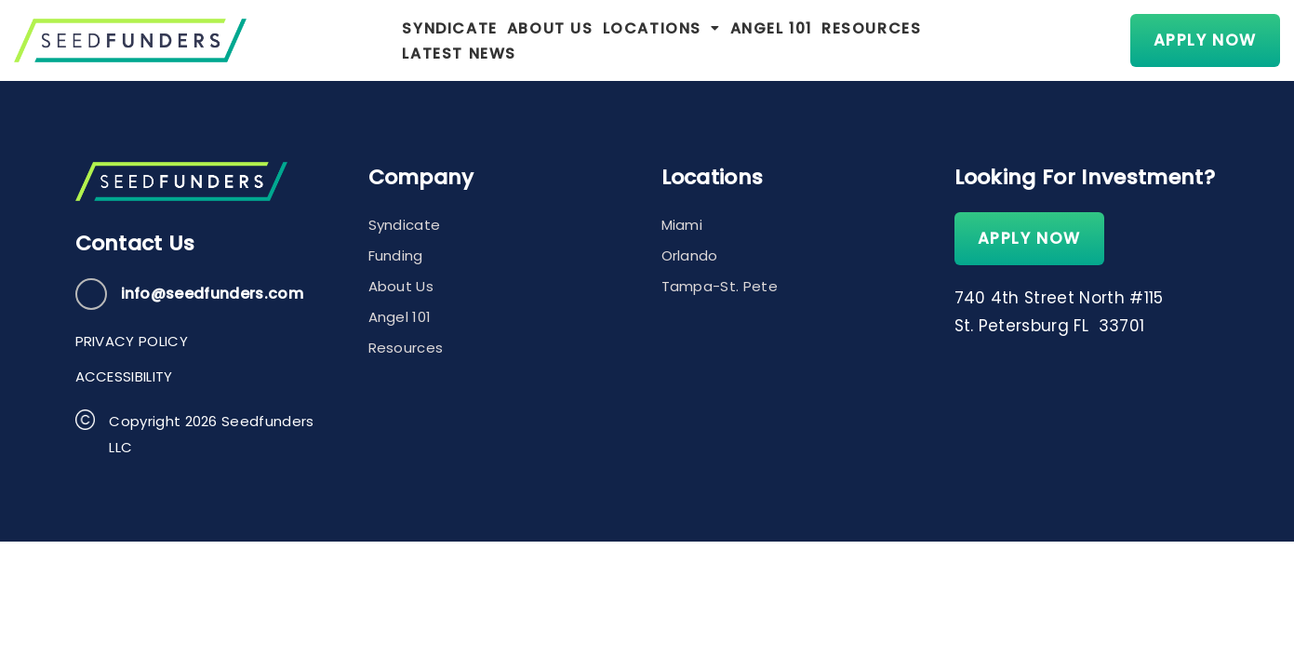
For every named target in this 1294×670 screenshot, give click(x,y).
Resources (836, 40)
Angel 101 (736, 40)
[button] (626, 40)
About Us (515, 40)
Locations (626, 40)
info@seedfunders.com (212, 293)
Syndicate (414, 40)
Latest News (953, 40)
